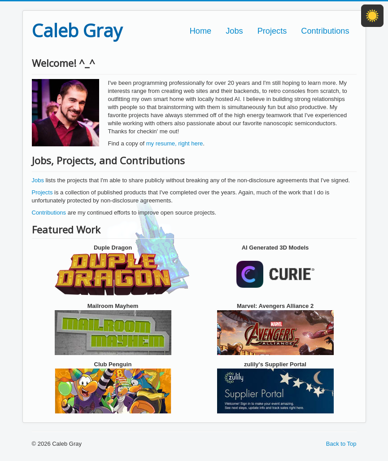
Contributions (325, 30)
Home (201, 30)
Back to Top (341, 443)
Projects (272, 30)
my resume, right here (174, 143)
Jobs (234, 30)
